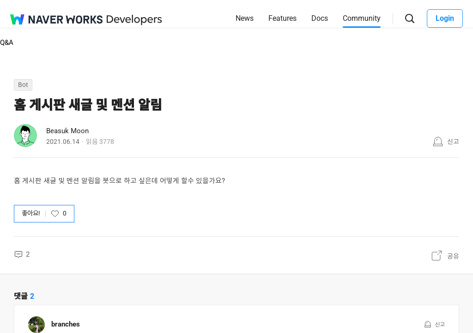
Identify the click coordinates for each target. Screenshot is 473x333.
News (245, 18)
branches (65, 324)
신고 (453, 141)
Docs (319, 18)
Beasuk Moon (67, 131)
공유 (453, 256)
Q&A (6, 42)
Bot (23, 84)
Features (282, 18)
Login (445, 18)
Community (362, 18)
